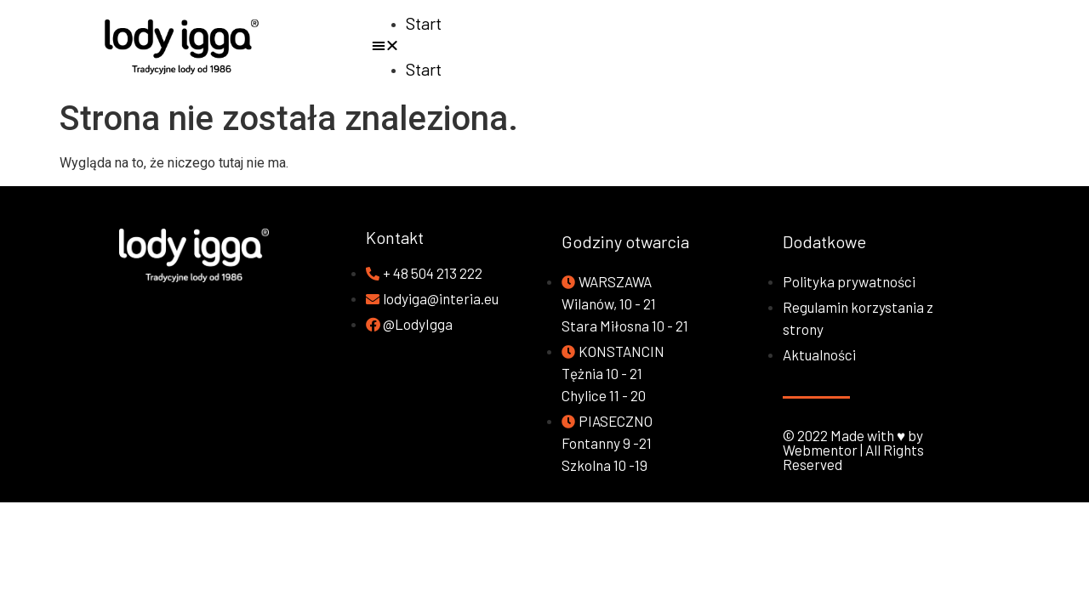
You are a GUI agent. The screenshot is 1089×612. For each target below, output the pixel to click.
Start (424, 23)
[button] (726, 46)
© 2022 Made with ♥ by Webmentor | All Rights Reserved (853, 450)
